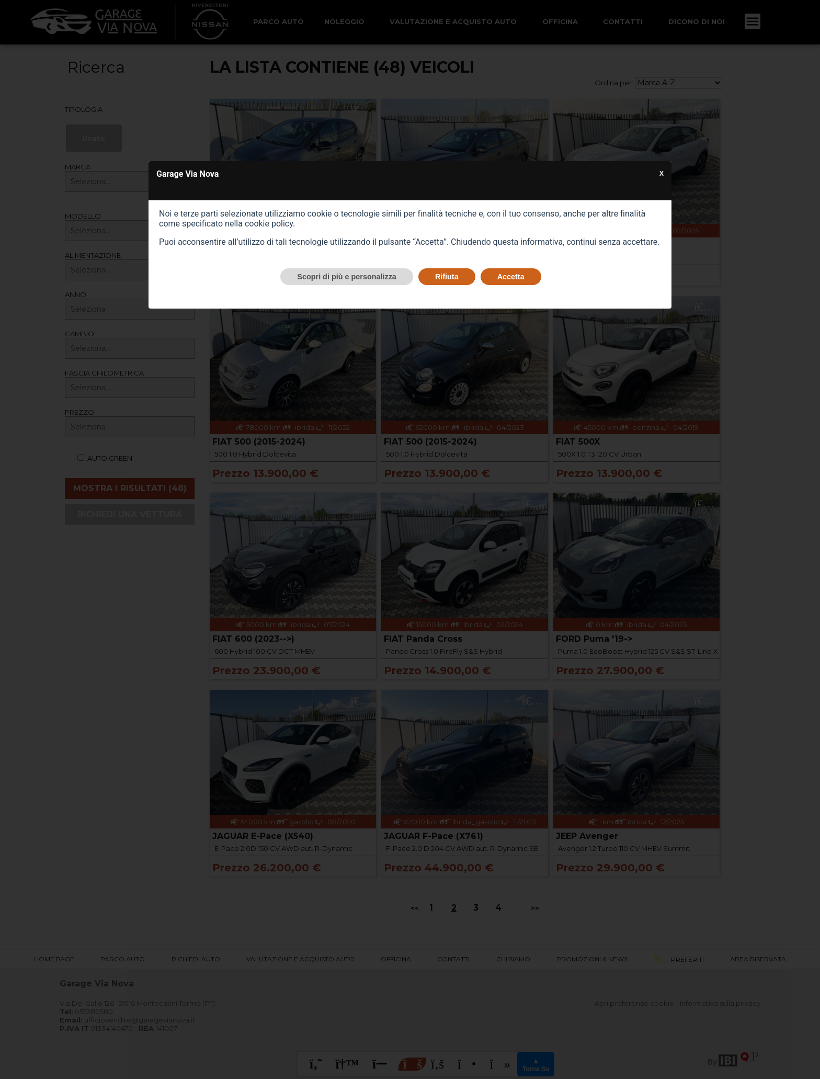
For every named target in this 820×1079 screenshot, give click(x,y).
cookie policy (269, 224)
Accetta (511, 276)
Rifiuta (447, 276)
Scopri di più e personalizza (346, 276)
